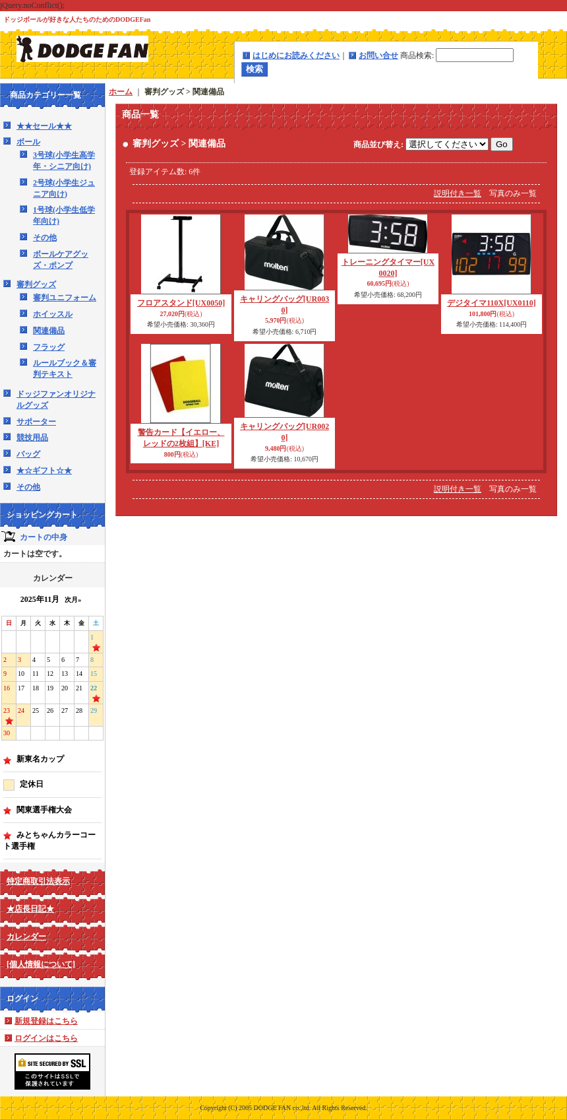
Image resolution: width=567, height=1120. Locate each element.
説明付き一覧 (457, 193)
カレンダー (26, 936)
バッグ (28, 454)
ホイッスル (53, 314)
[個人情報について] (41, 964)
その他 (45, 237)
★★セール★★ (44, 126)
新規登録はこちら (46, 1021)
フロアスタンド (181, 303)
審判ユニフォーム (64, 297)
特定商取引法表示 (38, 881)
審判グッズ (36, 284)
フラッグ (49, 347)
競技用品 (32, 437)
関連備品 (49, 330)
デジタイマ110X (491, 303)
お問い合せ (378, 55)
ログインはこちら (46, 1038)
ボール (28, 142)
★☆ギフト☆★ (44, 470)
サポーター (36, 421)
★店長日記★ (30, 908)
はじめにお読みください (296, 55)
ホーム (121, 91)
